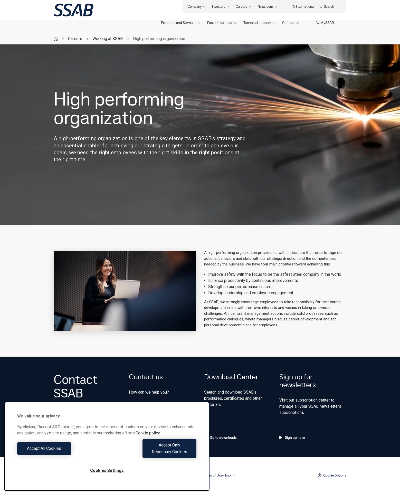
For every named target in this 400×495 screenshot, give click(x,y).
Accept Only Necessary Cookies (153, 451)
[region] (106, 449)
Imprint (230, 475)
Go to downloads (220, 437)
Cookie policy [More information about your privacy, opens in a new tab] (148, 439)
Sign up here (292, 437)
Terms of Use (213, 475)
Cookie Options (332, 475)
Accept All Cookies (61, 451)
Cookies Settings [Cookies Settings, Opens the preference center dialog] (107, 470)
